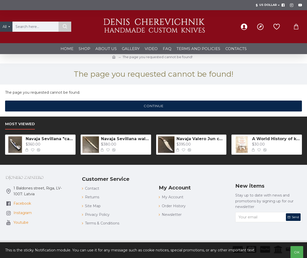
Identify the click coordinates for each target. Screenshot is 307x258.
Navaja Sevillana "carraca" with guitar (50, 138)
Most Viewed (20, 124)
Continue (154, 106)
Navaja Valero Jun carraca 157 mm (201, 138)
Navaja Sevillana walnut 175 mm (125, 138)
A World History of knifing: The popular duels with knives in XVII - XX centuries (276, 138)
